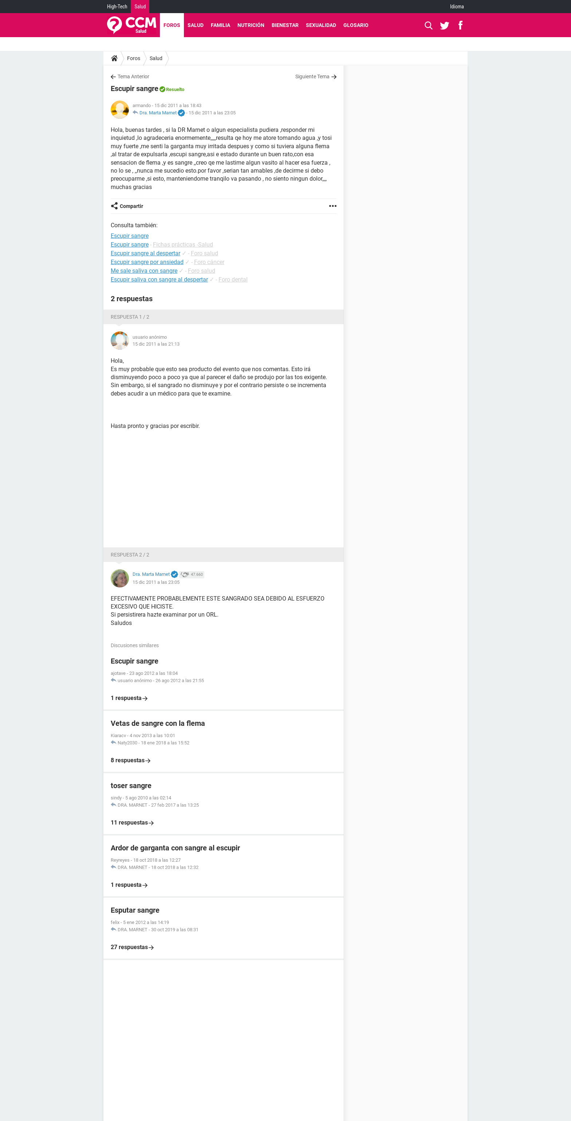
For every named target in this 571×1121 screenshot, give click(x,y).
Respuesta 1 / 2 (130, 317)
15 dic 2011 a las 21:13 (156, 344)
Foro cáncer (209, 262)
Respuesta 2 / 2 (130, 555)
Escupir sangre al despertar (145, 253)
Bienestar (285, 25)
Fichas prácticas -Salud (183, 244)
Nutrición (250, 25)
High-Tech (117, 6)
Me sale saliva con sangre (144, 270)
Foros (172, 25)
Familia (220, 25)
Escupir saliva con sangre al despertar (159, 279)
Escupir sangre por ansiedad (147, 262)
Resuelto (175, 89)
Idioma (457, 6)
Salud (140, 6)
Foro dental (233, 279)
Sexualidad (321, 25)
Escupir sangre (130, 244)
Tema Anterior (133, 76)
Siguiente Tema (312, 76)
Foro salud (204, 253)
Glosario (356, 25)
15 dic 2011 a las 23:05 (212, 112)
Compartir (131, 206)
